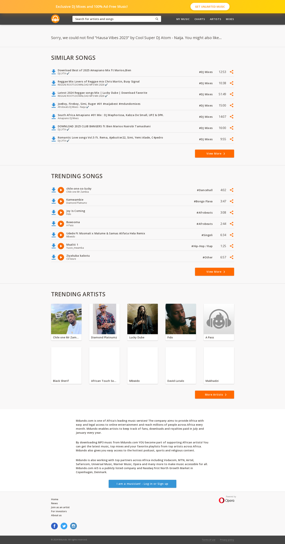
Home (54, 499)
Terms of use (208, 539)
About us (56, 515)
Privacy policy (227, 539)
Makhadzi (212, 381)
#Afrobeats (205, 212)
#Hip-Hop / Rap (202, 246)
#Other (208, 257)
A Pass (210, 337)
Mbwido (134, 381)
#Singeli (208, 235)
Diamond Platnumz (104, 337)
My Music (183, 19)
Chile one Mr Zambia (66, 337)
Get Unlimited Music (210, 6)
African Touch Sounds (104, 381)
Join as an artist (60, 507)
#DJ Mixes (206, 72)
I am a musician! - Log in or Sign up (142, 484)
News (54, 503)
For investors (59, 511)
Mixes (230, 19)
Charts (199, 19)
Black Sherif (61, 381)
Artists (215, 19)
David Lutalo (175, 381)
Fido (170, 337)
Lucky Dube (136, 337)
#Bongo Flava (204, 201)
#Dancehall (205, 190)
